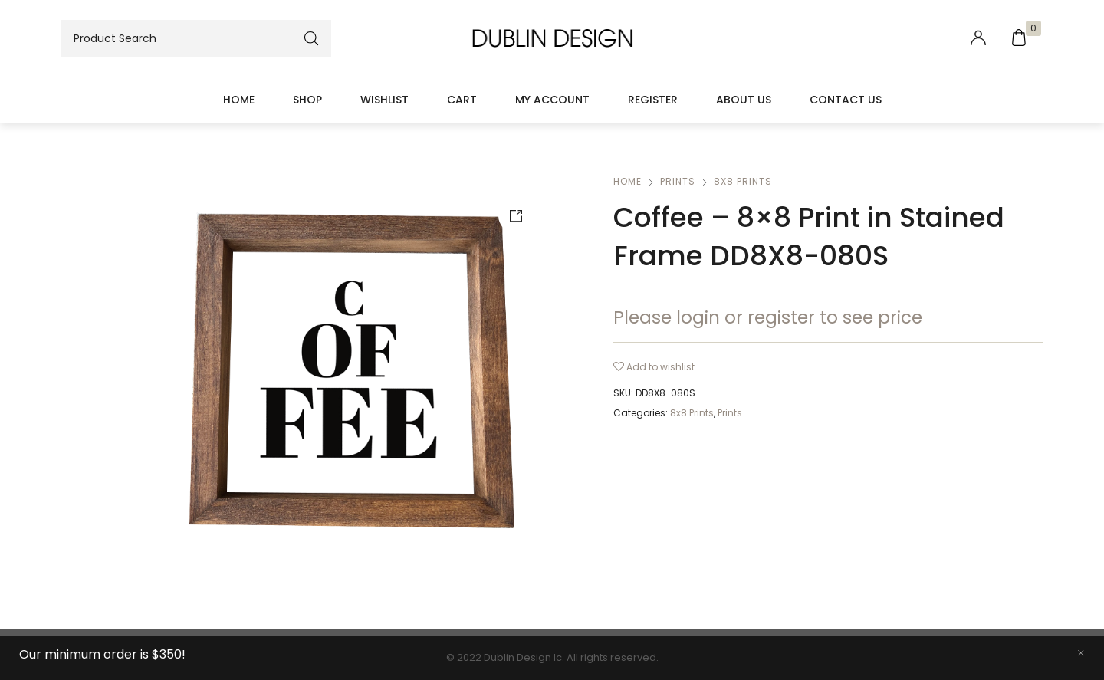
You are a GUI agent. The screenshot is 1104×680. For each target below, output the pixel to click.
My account (552, 99)
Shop (307, 99)
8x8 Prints (743, 181)
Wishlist (384, 99)
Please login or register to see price (767, 317)
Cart (462, 99)
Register (653, 99)
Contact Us (846, 99)
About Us (743, 99)
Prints (677, 181)
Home (239, 99)
